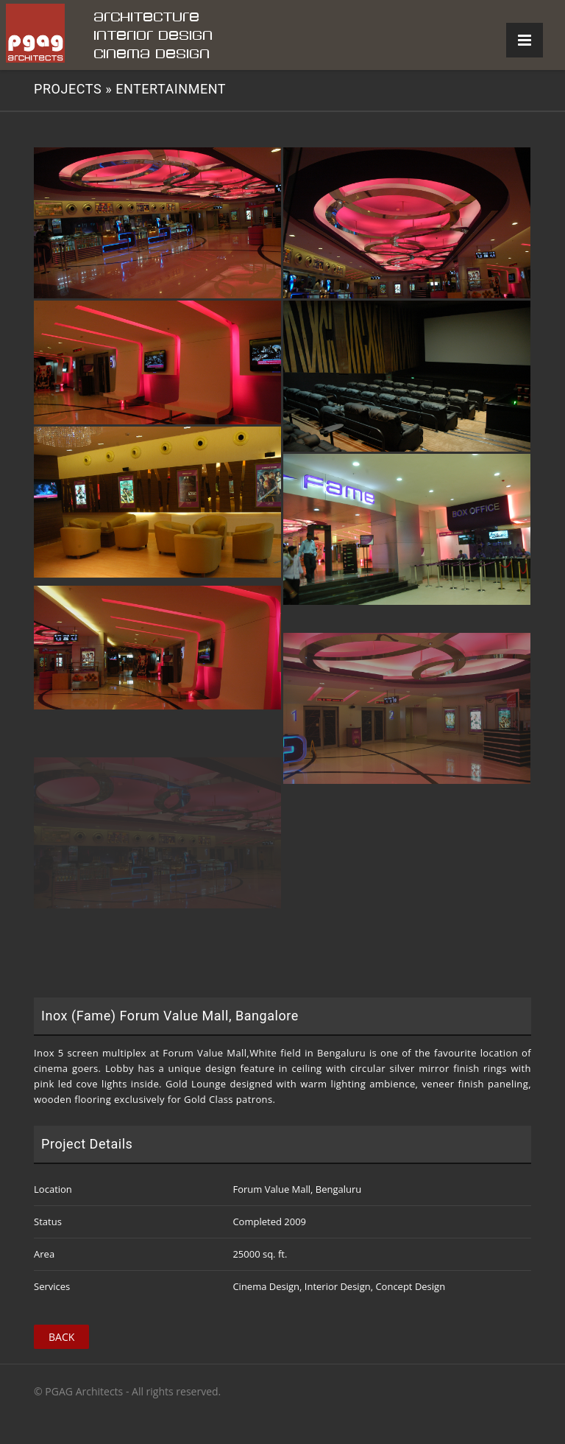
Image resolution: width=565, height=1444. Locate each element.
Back (61, 1337)
